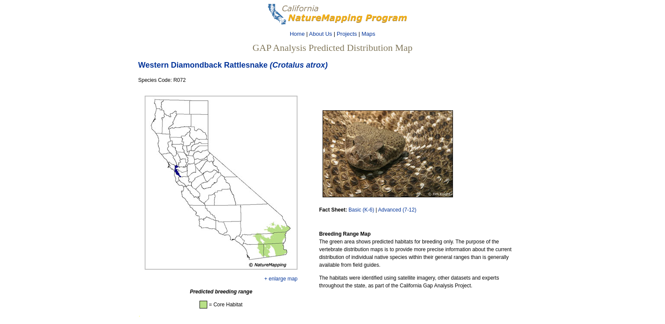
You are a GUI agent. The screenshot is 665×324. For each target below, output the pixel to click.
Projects (347, 34)
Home (297, 34)
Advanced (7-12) (397, 210)
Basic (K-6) (361, 210)
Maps (368, 34)
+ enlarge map (281, 279)
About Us (320, 34)
